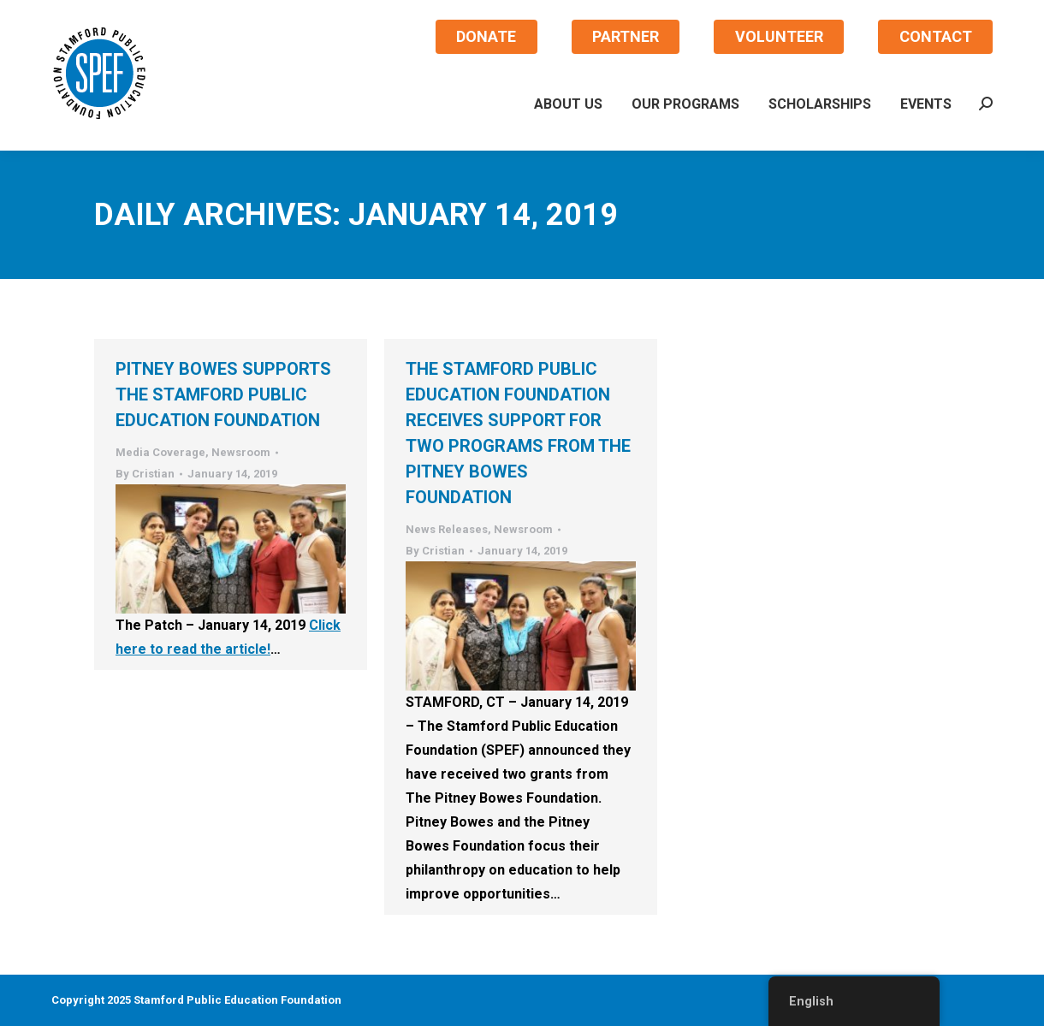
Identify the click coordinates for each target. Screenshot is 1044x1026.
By (145, 473)
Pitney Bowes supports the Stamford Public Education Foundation (223, 394)
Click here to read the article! (228, 637)
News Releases (447, 529)
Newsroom (240, 452)
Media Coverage (160, 452)
